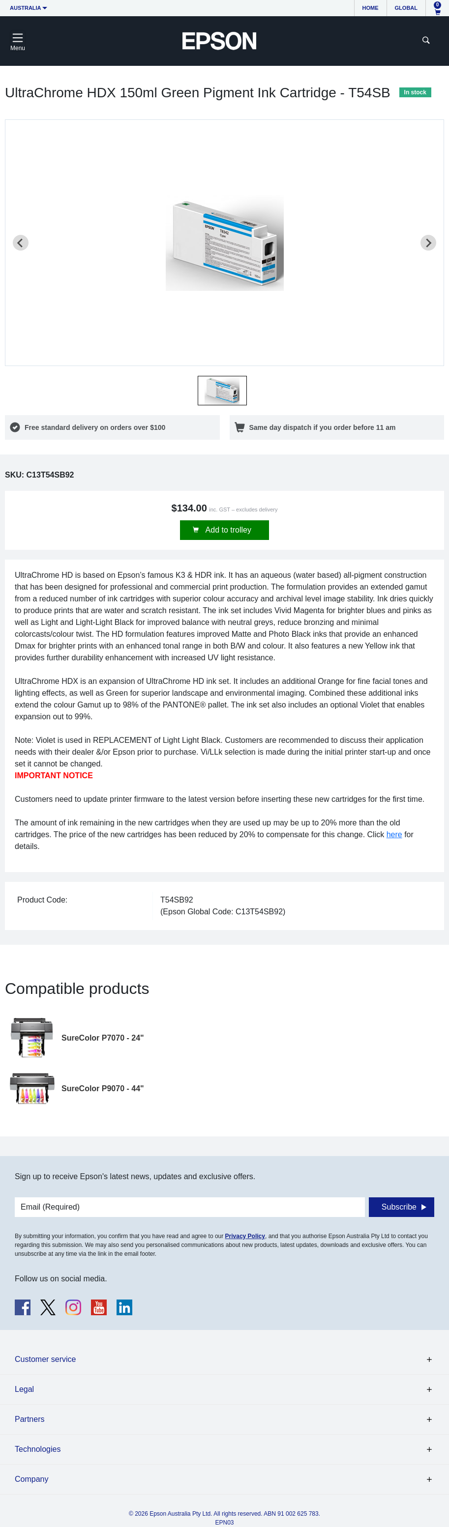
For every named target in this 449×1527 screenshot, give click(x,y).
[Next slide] (428, 243)
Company (31, 1479)
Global (406, 8)
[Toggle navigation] (18, 41)
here (394, 834)
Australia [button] (25, 8)
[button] (222, 390)
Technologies (37, 1449)
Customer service (45, 1359)
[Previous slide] (21, 243)
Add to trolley (227, 530)
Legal (24, 1389)
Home (370, 8)
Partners (29, 1419)
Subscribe (399, 1207)
